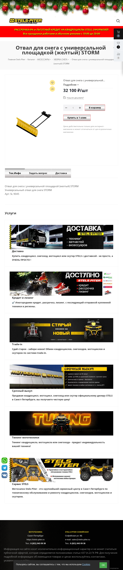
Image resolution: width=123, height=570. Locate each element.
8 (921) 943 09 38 (38, 543)
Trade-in (17, 344)
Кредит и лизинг (22, 297)
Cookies (86, 564)
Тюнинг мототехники (25, 437)
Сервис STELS (20, 484)
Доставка (18, 251)
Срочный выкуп (22, 390)
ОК (103, 565)
